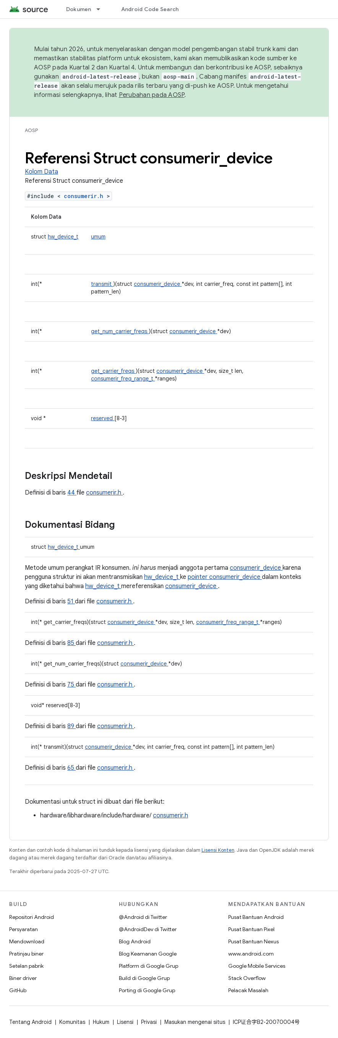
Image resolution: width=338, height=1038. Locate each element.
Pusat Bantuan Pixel (251, 929)
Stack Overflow (247, 978)
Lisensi (125, 1022)
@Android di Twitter (143, 917)
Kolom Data (41, 172)
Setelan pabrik (26, 965)
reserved (102, 418)
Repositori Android (31, 917)
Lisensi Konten (218, 850)
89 (71, 726)
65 (71, 768)
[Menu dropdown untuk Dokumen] (101, 9)
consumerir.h (85, 196)
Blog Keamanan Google (148, 953)
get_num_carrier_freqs (120, 331)
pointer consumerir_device (225, 577)
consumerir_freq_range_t (123, 378)
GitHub (17, 990)
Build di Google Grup (144, 978)
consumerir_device (158, 283)
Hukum (101, 1022)
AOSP (31, 130)
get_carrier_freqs (113, 370)
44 (71, 492)
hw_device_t (63, 236)
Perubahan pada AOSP (152, 95)
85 (71, 643)
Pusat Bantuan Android (256, 917)
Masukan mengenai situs (194, 1022)
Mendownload (26, 941)
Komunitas (72, 1022)
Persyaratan (23, 929)
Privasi (149, 1022)
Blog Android (135, 941)
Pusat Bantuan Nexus (253, 941)
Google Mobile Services (256, 965)
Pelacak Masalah (248, 990)
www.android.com (251, 953)
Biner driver (23, 978)
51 (71, 601)
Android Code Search (150, 9)
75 (71, 684)
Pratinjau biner (26, 953)
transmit (102, 283)
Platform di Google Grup (148, 965)
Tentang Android (30, 1022)
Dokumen (78, 9)
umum (98, 236)
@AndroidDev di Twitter (148, 929)
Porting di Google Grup (147, 990)
